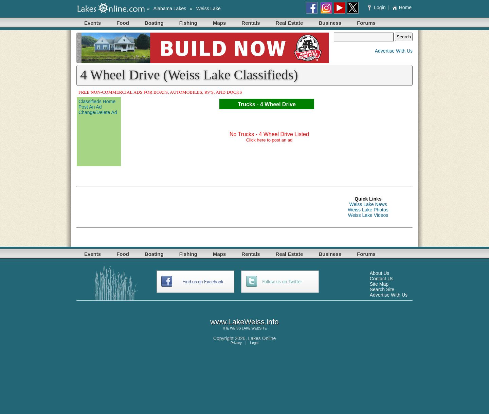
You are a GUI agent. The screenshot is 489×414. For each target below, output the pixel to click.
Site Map (379, 284)
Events (92, 23)
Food (122, 23)
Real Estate (289, 23)
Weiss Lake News (368, 204)
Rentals (250, 23)
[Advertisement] (200, 207)
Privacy (236, 343)
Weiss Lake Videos (368, 215)
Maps (219, 23)
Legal (254, 343)
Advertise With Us (394, 51)
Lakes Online (262, 338)
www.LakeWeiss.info (244, 322)
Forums (366, 23)
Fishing (188, 23)
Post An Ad (90, 107)
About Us (380, 273)
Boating (154, 23)
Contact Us (381, 278)
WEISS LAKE (240, 328)
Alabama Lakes (169, 8)
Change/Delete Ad (97, 112)
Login (377, 7)
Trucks (246, 104)
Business (330, 23)
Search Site (382, 289)
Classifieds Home (96, 101)
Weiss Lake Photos (368, 209)
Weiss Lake (208, 8)
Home (402, 7)
